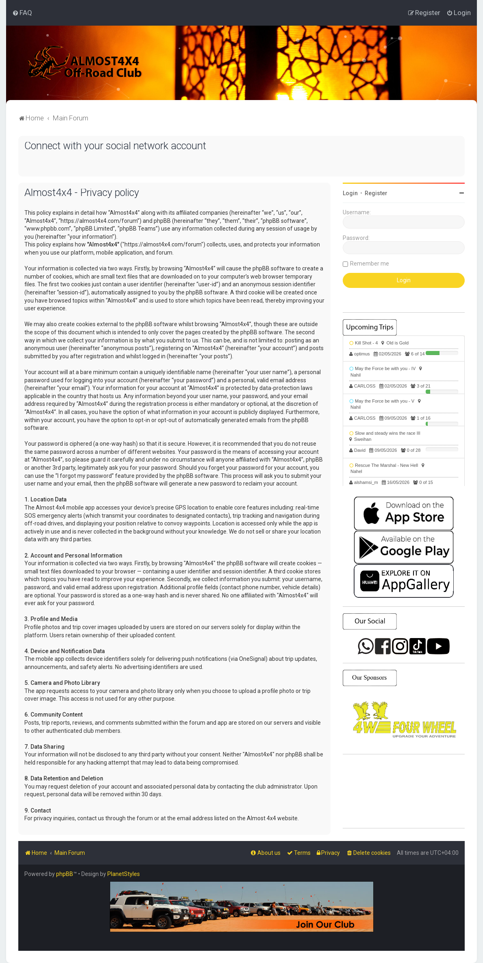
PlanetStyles (123, 874)
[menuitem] (22, 12)
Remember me (369, 263)
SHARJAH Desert (404, 791)
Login (350, 193)
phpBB (64, 874)
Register (376, 193)
